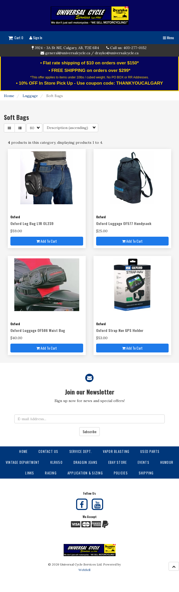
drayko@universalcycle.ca (116, 53)
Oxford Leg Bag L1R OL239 (32, 223)
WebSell (84, 570)
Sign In (35, 37)
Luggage (30, 95)
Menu (168, 37)
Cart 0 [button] (15, 37)
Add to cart (46, 241)
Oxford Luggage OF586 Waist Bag (37, 330)
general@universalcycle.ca (67, 53)
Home (9, 95)
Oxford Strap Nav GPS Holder (119, 330)
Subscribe (89, 431)
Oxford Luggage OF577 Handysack (123, 223)
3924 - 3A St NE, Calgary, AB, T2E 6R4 (67, 47)
